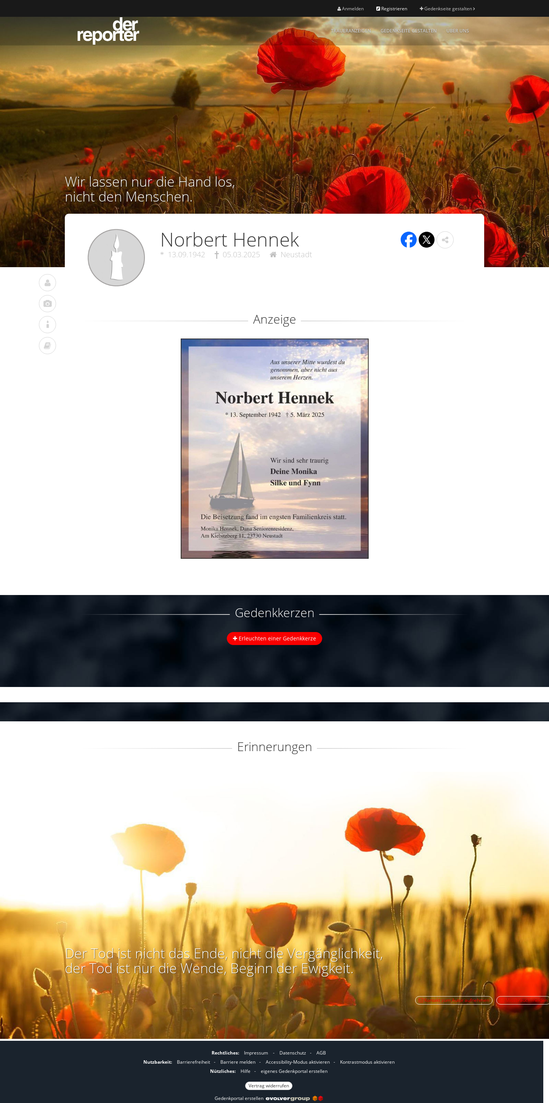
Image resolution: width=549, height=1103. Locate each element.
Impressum (256, 1053)
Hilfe (245, 1071)
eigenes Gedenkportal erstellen (294, 1071)
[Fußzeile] (268, 1068)
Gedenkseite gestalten (447, 8)
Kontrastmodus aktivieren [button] (367, 1062)
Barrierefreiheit (193, 1062)
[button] (445, 239)
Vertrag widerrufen (269, 1085)
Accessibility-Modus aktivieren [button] (298, 1062)
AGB (321, 1053)
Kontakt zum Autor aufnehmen (454, 1000)
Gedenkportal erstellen (269, 1098)
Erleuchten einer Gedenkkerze (274, 638)
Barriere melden (237, 1062)
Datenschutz (292, 1053)
